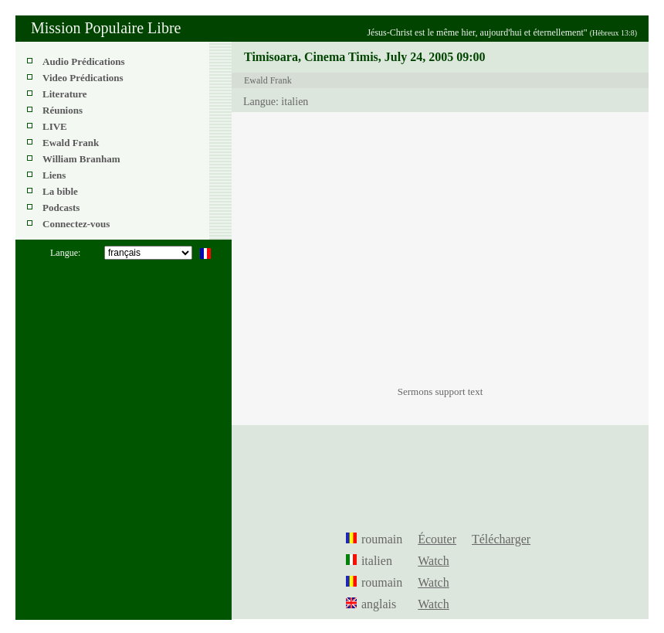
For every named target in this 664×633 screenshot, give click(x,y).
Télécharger (501, 539)
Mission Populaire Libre (106, 27)
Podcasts (61, 207)
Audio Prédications (83, 61)
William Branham (81, 159)
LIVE (54, 126)
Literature (64, 94)
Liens (54, 175)
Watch (433, 560)
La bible (60, 191)
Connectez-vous (76, 224)
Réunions (62, 110)
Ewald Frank (70, 142)
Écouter (437, 539)
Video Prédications (83, 77)
